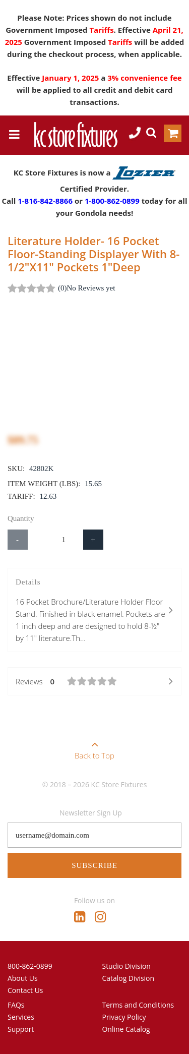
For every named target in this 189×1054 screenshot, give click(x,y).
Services (21, 1017)
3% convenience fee (144, 78)
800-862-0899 (30, 966)
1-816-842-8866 (45, 201)
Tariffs (101, 30)
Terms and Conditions (138, 1005)
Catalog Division (128, 978)
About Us (23, 978)
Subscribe (94, 865)
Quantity (21, 518)
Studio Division (126, 966)
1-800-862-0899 (112, 201)
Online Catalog (126, 1029)
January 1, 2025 (71, 78)
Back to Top (94, 746)
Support (21, 1029)
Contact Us (25, 990)
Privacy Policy (124, 1017)
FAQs (16, 1005)
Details (94, 611)
